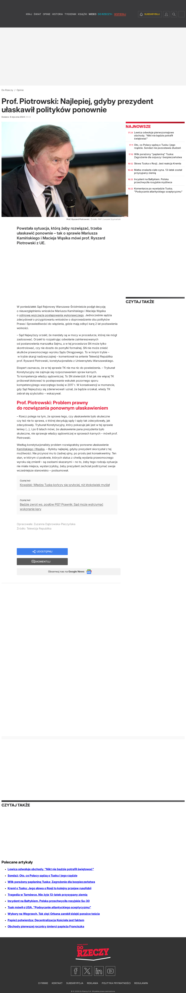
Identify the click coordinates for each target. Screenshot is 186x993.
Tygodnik (70, 22)
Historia (57, 22)
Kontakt (57, 983)
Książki (82, 22)
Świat (37, 22)
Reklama (92, 983)
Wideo (92, 22)
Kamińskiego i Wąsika (31, 449)
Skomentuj (98, 551)
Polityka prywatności (116, 983)
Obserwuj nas (63, 562)
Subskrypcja (74, 983)
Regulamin (141, 983)
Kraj (29, 22)
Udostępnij (44, 551)
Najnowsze (138, 126)
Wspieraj (120, 22)
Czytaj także (140, 301)
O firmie (43, 983)
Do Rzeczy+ (105, 22)
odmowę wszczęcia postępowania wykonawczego (51, 315)
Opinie (46, 22)
